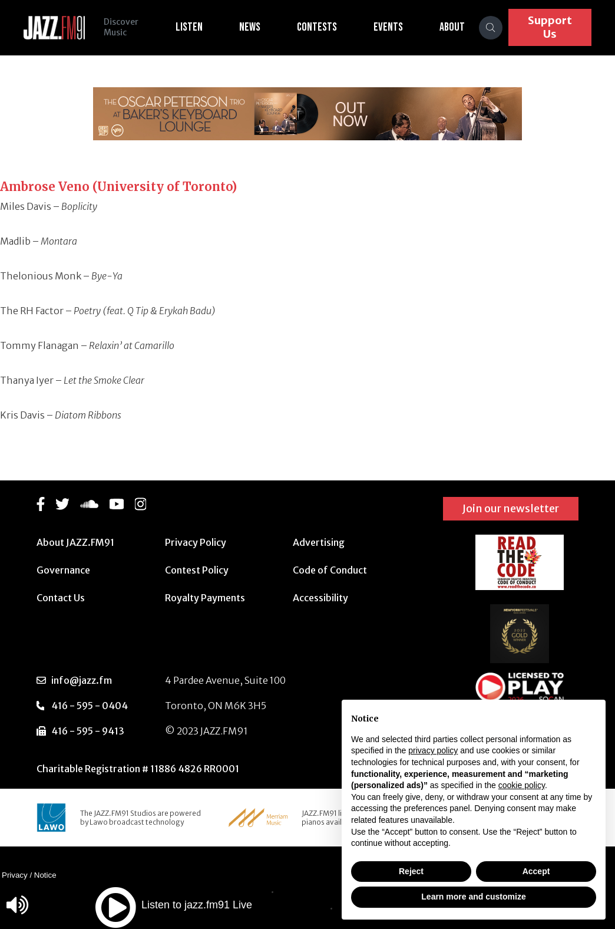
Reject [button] (411, 871)
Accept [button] (536, 871)
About (452, 27)
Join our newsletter (510, 508)
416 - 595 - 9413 (87, 731)
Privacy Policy (195, 542)
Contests (317, 27)
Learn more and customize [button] (473, 896)
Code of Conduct (330, 570)
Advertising (319, 542)
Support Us (550, 27)
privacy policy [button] (433, 750)
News (249, 27)
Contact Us (61, 598)
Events (388, 27)
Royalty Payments (205, 598)
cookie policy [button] (521, 785)
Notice (45, 875)
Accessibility (320, 598)
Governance (63, 570)
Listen (189, 27)
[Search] (490, 27)
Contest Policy (197, 570)
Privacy (15, 875)
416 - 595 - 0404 (89, 705)
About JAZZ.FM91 (75, 542)
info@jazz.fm (81, 680)
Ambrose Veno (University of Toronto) (118, 186)
